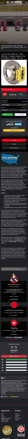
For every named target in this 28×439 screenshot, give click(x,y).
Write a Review (14, 356)
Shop (2, 415)
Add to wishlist (20, 114)
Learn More (18, 124)
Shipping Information (6, 418)
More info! (24, 101)
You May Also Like (14, 147)
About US (17, 414)
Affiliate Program (5, 419)
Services (3, 416)
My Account (18, 418)
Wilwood (24, 107)
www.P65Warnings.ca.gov (18, 269)
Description (14, 140)
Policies (17, 416)
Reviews (14, 144)
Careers (17, 419)
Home (2, 414)
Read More (14, 315)
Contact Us (17, 415)
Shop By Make (4, 421)
